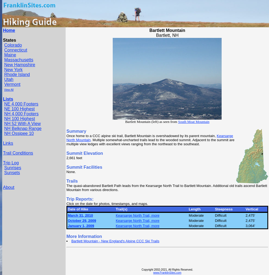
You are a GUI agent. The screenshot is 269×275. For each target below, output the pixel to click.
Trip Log (11, 163)
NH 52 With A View (22, 123)
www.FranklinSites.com (167, 272)
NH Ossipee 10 (19, 133)
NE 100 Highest (19, 109)
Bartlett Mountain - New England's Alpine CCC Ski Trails (115, 241)
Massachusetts (18, 60)
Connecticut (15, 50)
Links (8, 143)
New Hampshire (19, 64)
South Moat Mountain (193, 122)
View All (9, 89)
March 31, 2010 (80, 215)
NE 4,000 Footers (21, 104)
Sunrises (12, 167)
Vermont (12, 84)
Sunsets (12, 172)
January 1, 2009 (81, 226)
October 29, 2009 (82, 221)
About (8, 187)
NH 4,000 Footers (21, 113)
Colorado (13, 45)
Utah (8, 79)
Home (9, 30)
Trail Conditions (18, 153)
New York (13, 69)
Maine (10, 55)
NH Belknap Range (22, 128)
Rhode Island (17, 74)
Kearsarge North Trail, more (137, 215)
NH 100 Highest (19, 118)
